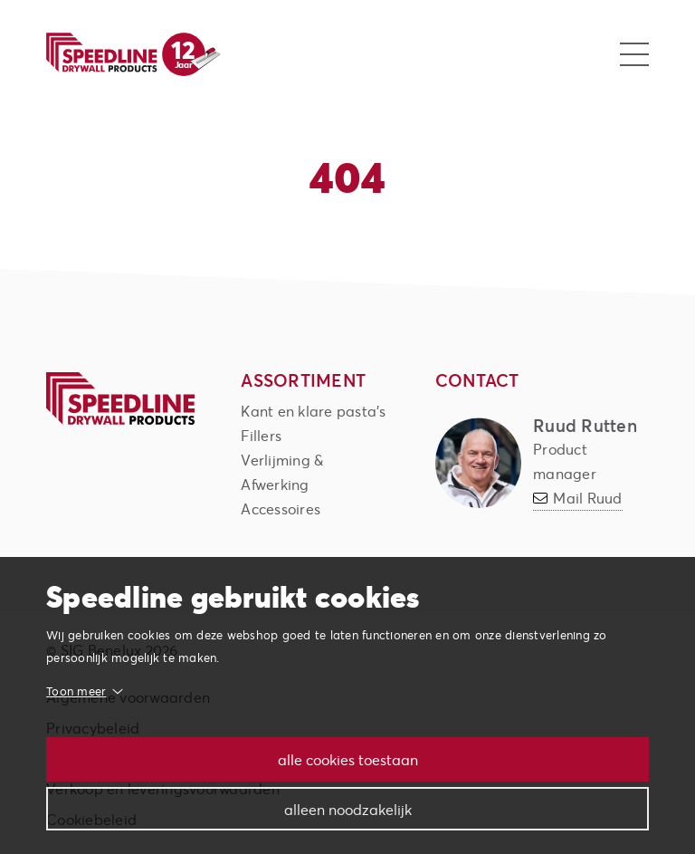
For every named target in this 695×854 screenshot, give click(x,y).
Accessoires (280, 508)
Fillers (261, 435)
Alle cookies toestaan (348, 759)
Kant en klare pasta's (313, 410)
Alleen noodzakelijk (348, 809)
